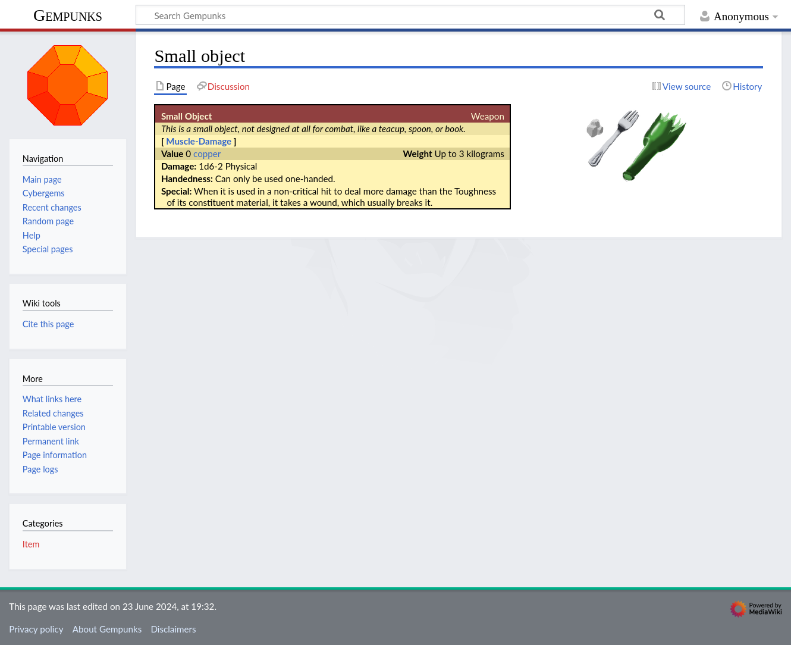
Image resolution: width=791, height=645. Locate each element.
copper (207, 153)
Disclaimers (173, 629)
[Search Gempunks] (410, 14)
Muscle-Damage (198, 141)
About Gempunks (107, 629)
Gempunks (67, 15)
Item (31, 544)
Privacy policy (36, 629)
